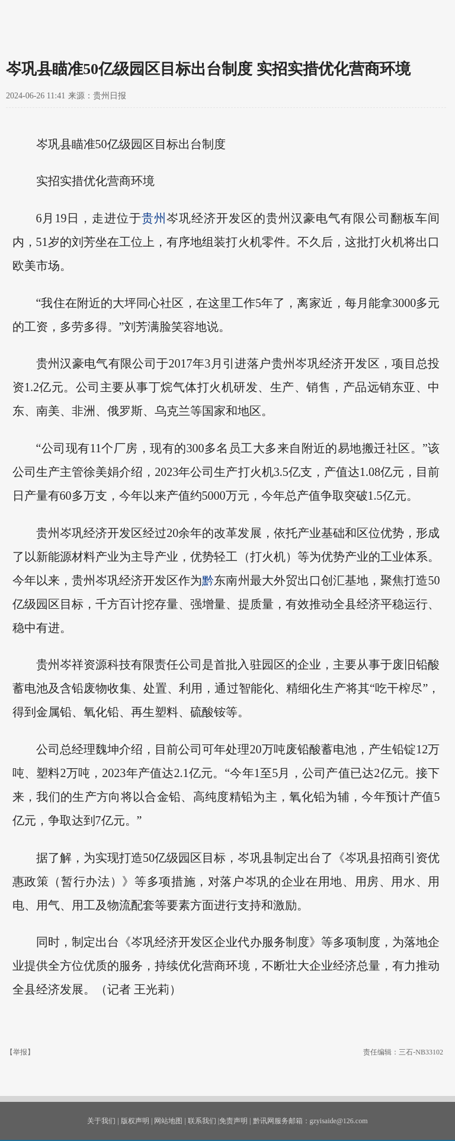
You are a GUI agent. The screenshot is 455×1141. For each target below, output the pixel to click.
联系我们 (202, 1121)
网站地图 (168, 1121)
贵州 (154, 218)
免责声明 (233, 1121)
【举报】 (20, 1052)
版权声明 (135, 1121)
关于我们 (101, 1121)
